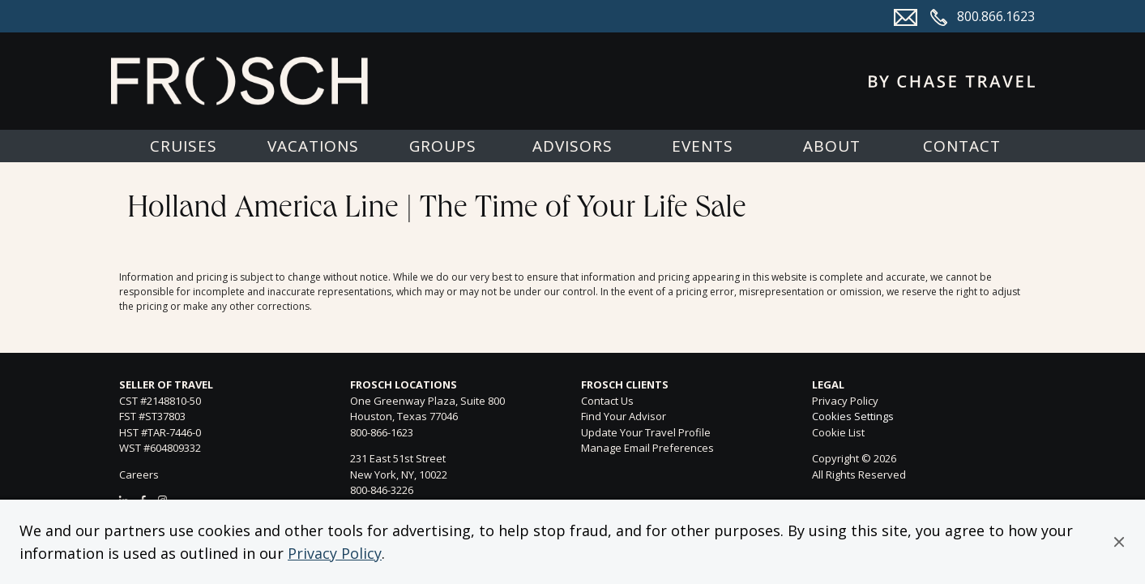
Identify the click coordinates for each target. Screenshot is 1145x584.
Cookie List (838, 432)
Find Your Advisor (623, 416)
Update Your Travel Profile (646, 432)
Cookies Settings (853, 416)
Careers (139, 474)
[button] (1119, 541)
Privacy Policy (335, 553)
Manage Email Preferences (647, 447)
